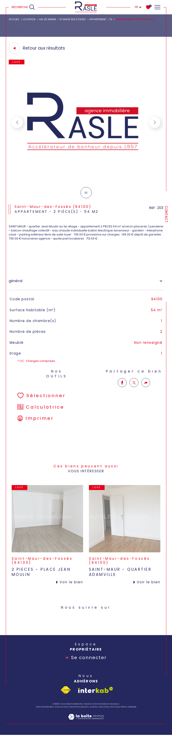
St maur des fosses (73, 19)
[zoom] (86, 182)
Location (29, 19)
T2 (111, 19)
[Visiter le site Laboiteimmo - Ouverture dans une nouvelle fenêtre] (86, 721)
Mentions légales (78, 707)
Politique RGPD (118, 707)
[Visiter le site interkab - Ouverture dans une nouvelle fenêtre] (95, 690)
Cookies (132, 707)
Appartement (97, 19)
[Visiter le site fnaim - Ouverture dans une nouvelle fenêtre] (65, 690)
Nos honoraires (44, 707)
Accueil (14, 19)
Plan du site (61, 707)
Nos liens (103, 707)
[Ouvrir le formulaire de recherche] (23, 7)
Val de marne (47, 19)
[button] (154, 122)
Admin (93, 707)
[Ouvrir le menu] (157, 7)
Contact (166, 214)
